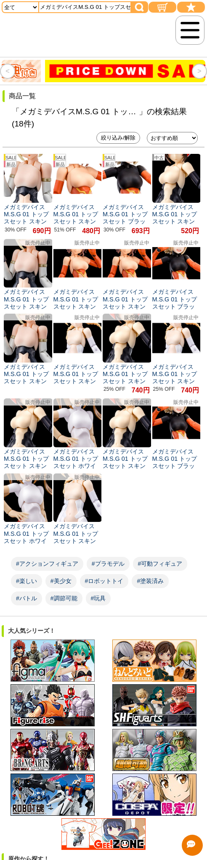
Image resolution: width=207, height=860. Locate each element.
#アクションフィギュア (47, 563)
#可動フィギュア (160, 563)
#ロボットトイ (104, 581)
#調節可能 (63, 598)
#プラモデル (108, 563)
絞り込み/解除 (118, 137)
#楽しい (26, 581)
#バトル (26, 598)
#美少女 (61, 581)
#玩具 (98, 598)
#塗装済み (150, 581)
